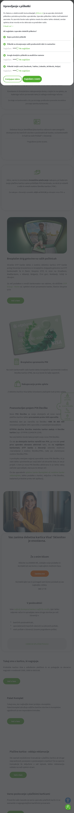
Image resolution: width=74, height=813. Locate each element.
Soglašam (7, 48)
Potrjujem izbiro (12, 79)
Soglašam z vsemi (32, 79)
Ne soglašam (24, 48)
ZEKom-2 (39, 13)
